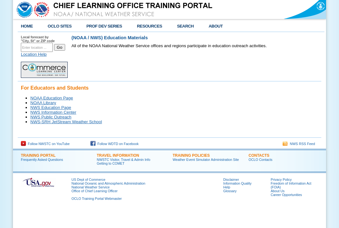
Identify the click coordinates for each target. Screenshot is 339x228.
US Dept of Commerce (88, 179)
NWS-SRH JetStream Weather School (66, 121)
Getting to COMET (111, 163)
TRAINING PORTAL (38, 155)
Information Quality (237, 183)
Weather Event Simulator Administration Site (206, 160)
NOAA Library (43, 102)
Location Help (34, 54)
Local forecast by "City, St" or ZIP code (38, 39)
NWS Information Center (53, 112)
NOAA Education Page (51, 98)
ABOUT (216, 26)
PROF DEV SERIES (104, 26)
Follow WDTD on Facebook (114, 144)
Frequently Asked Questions (42, 160)
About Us (278, 191)
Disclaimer (231, 179)
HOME (27, 26)
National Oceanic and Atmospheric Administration (108, 183)
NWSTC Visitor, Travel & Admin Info (123, 160)
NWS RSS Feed (299, 144)
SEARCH (185, 26)
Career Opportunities (286, 195)
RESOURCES (149, 26)
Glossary (230, 191)
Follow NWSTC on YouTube (45, 144)
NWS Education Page (50, 107)
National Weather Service (90, 187)
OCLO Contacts (260, 160)
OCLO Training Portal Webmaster (96, 198)
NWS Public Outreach (50, 117)
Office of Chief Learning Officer (94, 191)
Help (226, 187)
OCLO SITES (59, 26)
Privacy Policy (281, 179)
